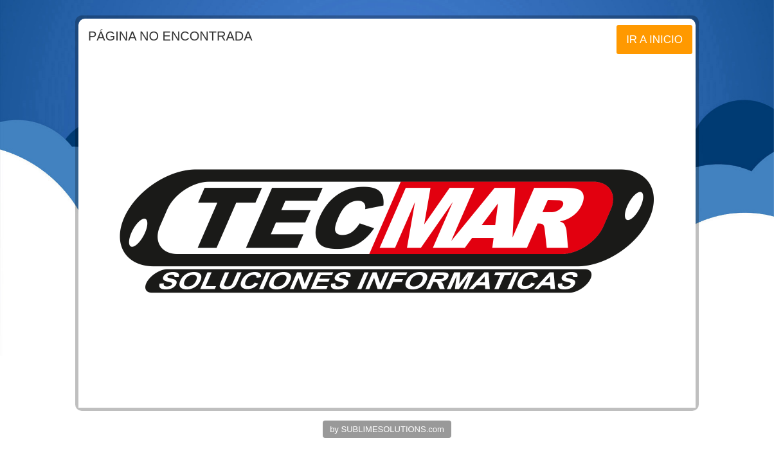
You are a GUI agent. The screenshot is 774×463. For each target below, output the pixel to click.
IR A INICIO (654, 39)
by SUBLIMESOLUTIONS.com (387, 429)
